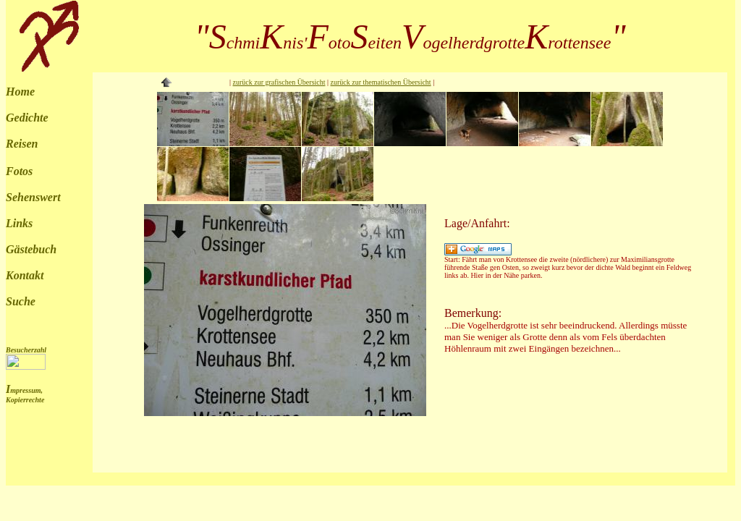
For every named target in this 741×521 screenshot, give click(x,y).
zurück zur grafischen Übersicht (279, 82)
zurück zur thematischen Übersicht (381, 82)
